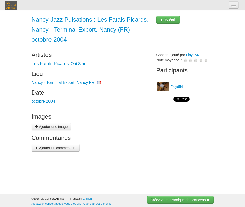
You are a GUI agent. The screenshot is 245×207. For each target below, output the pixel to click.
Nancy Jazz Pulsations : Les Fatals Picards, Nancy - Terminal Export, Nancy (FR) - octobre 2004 (90, 29)
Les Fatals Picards (50, 63)
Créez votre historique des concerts (180, 200)
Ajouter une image (51, 127)
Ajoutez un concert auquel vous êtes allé (56, 203)
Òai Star (78, 64)
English (87, 198)
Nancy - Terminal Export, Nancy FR (63, 82)
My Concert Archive (11, 5)
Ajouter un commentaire (56, 148)
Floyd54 (192, 55)
